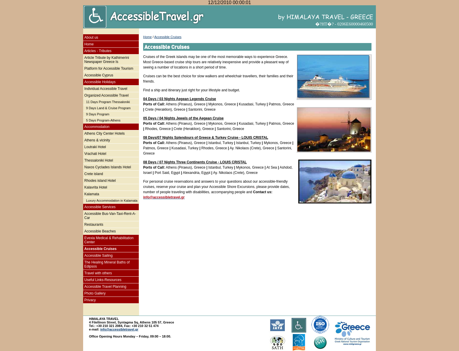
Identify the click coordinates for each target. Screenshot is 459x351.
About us (91, 37)
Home (89, 44)
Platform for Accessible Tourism (108, 68)
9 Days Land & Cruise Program (108, 108)
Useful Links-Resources (102, 280)
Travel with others (98, 273)
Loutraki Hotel (95, 147)
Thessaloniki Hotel (98, 160)
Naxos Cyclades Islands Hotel (107, 167)
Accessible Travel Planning (105, 287)
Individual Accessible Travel (105, 89)
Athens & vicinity (97, 140)
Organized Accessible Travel (106, 95)
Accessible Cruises (100, 249)
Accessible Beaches (100, 231)
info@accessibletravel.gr (119, 329)
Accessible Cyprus (98, 75)
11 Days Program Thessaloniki (108, 102)
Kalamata (91, 194)
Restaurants (93, 224)
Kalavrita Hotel (95, 187)
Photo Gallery (95, 293)
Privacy (90, 300)
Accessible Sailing (98, 256)
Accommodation (96, 127)
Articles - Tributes (98, 51)
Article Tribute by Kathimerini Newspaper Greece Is (106, 60)
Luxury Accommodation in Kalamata (111, 200)
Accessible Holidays (100, 82)
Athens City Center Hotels (104, 133)
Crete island (93, 174)
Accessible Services (100, 207)
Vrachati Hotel (95, 154)
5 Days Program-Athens (103, 120)
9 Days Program (97, 114)
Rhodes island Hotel (100, 181)
